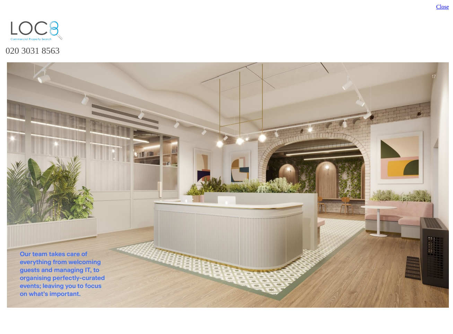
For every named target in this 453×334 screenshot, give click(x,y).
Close (442, 7)
